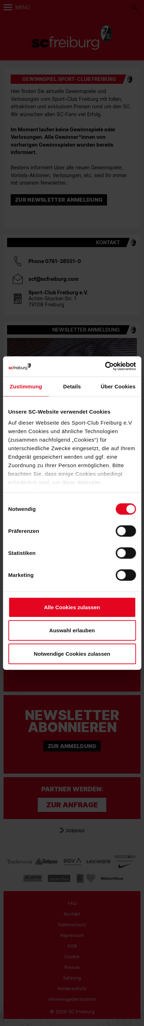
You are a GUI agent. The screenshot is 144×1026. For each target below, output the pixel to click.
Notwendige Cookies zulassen (72, 653)
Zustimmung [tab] (26, 386)
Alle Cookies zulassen (72, 607)
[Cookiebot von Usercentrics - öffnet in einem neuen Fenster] (105, 366)
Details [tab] (72, 386)
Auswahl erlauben (72, 630)
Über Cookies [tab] (118, 386)
